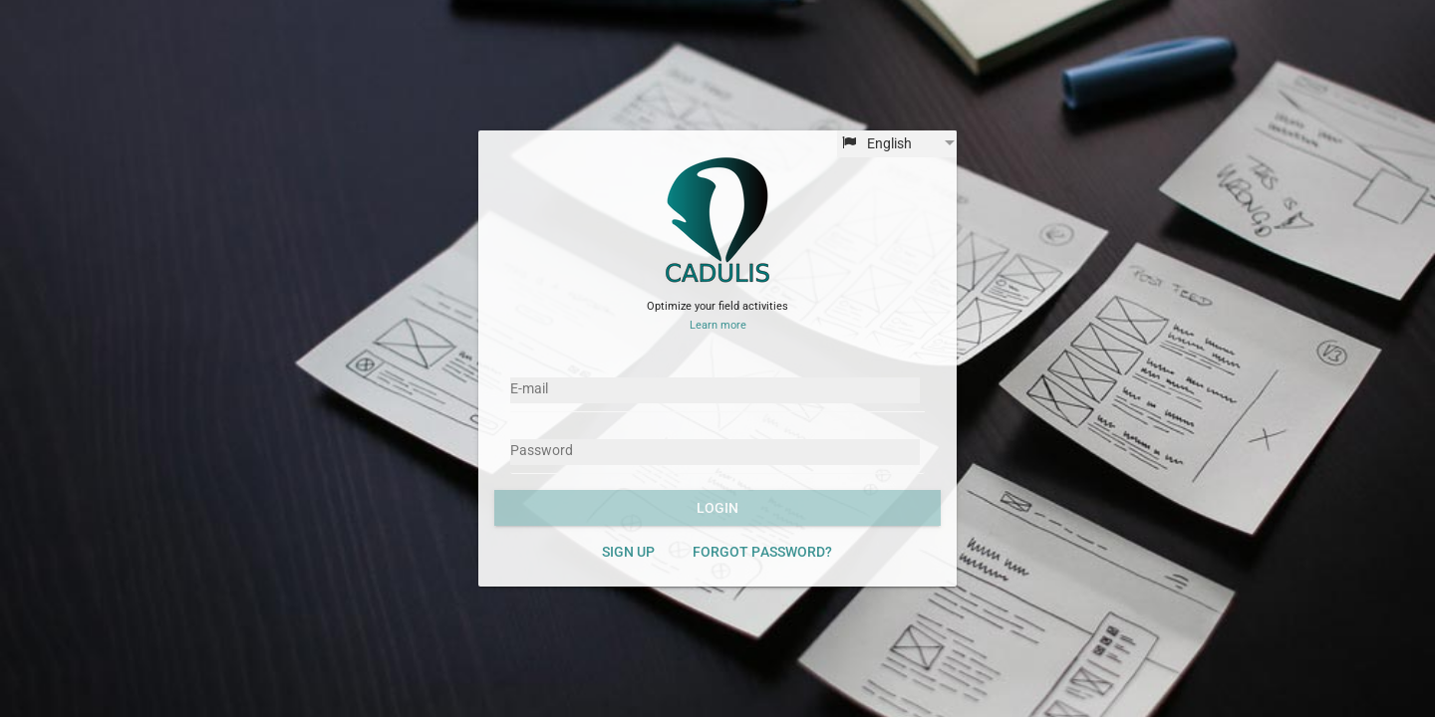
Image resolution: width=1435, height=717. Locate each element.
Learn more (718, 325)
